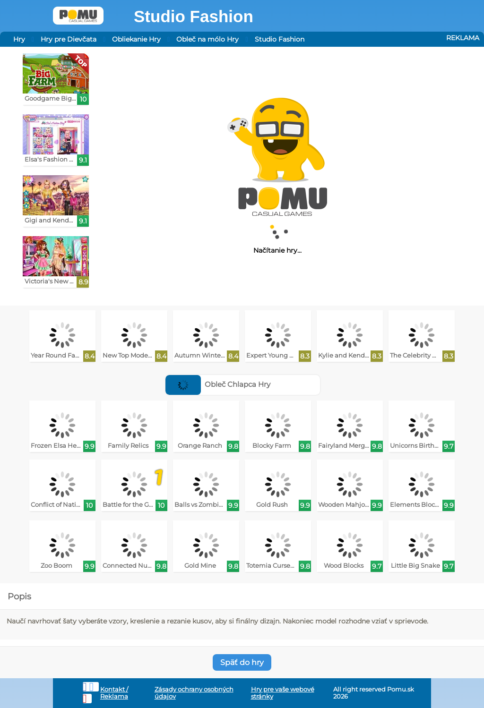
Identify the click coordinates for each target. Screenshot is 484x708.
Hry (19, 39)
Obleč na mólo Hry (207, 39)
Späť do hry (242, 662)
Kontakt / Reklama (114, 693)
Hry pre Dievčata (68, 39)
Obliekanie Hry (136, 39)
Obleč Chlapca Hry (218, 384)
